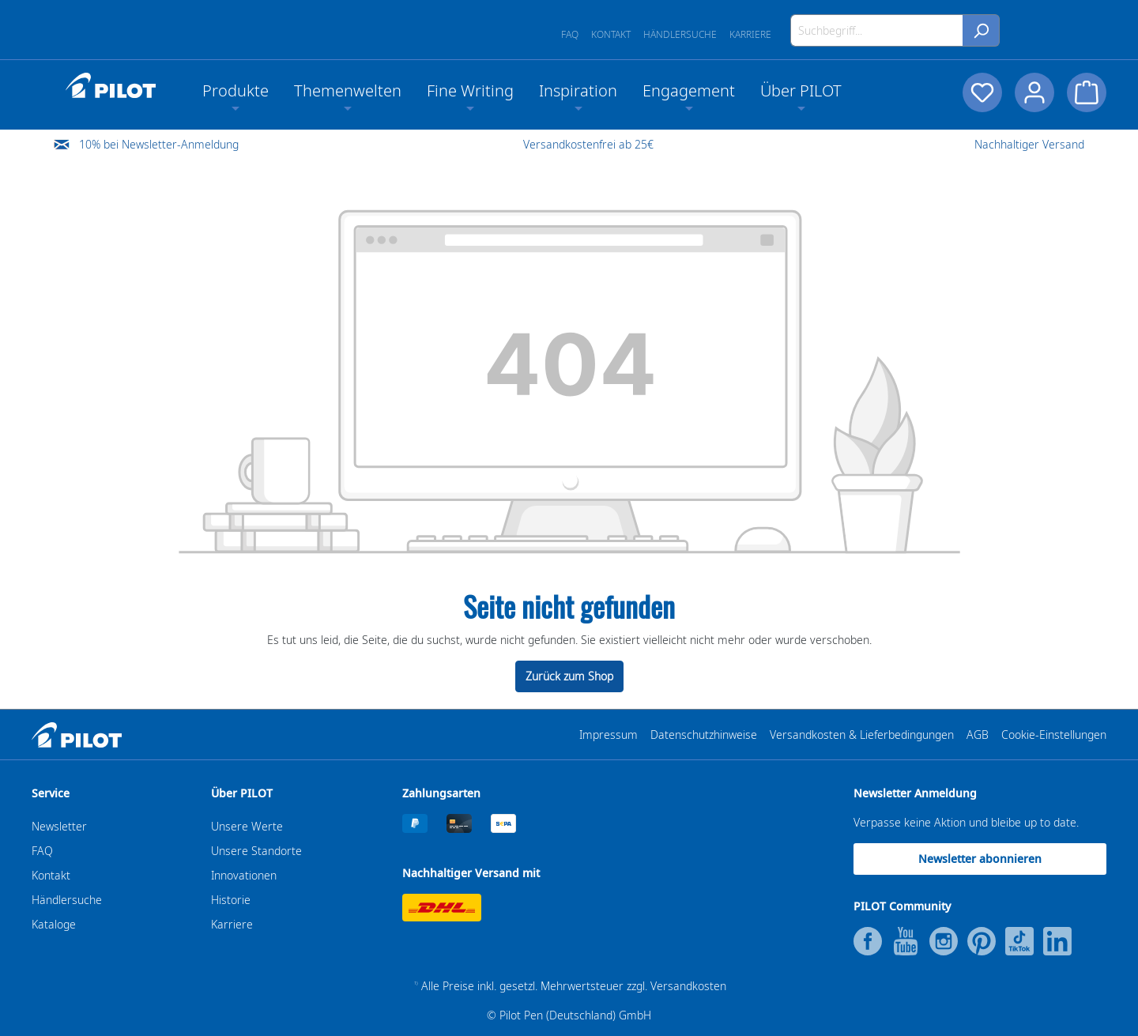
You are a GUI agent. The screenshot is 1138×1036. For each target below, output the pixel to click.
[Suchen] (981, 30)
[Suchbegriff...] (876, 30)
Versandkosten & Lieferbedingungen (862, 734)
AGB (978, 734)
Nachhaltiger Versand (1029, 144)
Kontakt (611, 34)
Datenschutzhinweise (703, 734)
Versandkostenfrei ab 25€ (588, 144)
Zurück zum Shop (569, 676)
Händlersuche (680, 34)
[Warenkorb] (1086, 92)
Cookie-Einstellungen (1053, 734)
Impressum (608, 734)
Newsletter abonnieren (980, 858)
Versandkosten (688, 985)
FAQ (569, 34)
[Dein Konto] (1034, 92)
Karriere (750, 34)
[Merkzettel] (982, 92)
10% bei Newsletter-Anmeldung (159, 144)
